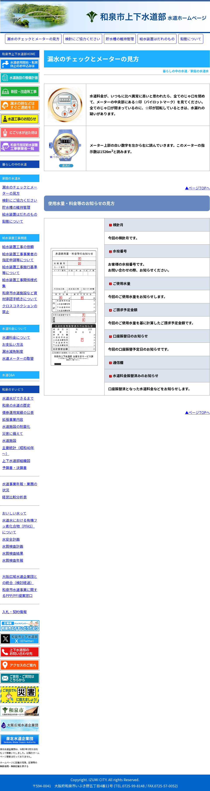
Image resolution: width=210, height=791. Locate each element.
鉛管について (190, 38)
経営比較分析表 (14, 497)
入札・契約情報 (14, 611)
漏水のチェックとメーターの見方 (33, 38)
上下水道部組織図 (16, 460)
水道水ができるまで (18, 398)
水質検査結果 (12, 553)
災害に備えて (12, 433)
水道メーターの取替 (18, 358)
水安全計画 (11, 539)
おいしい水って (14, 513)
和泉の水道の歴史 (16, 405)
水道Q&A (8, 375)
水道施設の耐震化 (16, 426)
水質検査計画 (12, 546)
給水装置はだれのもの (157, 38)
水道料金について (16, 337)
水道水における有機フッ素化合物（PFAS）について (19, 526)
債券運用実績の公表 (18, 412)
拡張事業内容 (12, 419)
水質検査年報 (12, 560)
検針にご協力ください (82, 38)
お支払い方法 (12, 344)
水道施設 (9, 440)
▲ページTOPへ (197, 188)
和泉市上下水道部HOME (18, 54)
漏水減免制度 (12, 351)
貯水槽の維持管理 (120, 38)
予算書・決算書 (14, 467)
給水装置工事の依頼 (18, 246)
